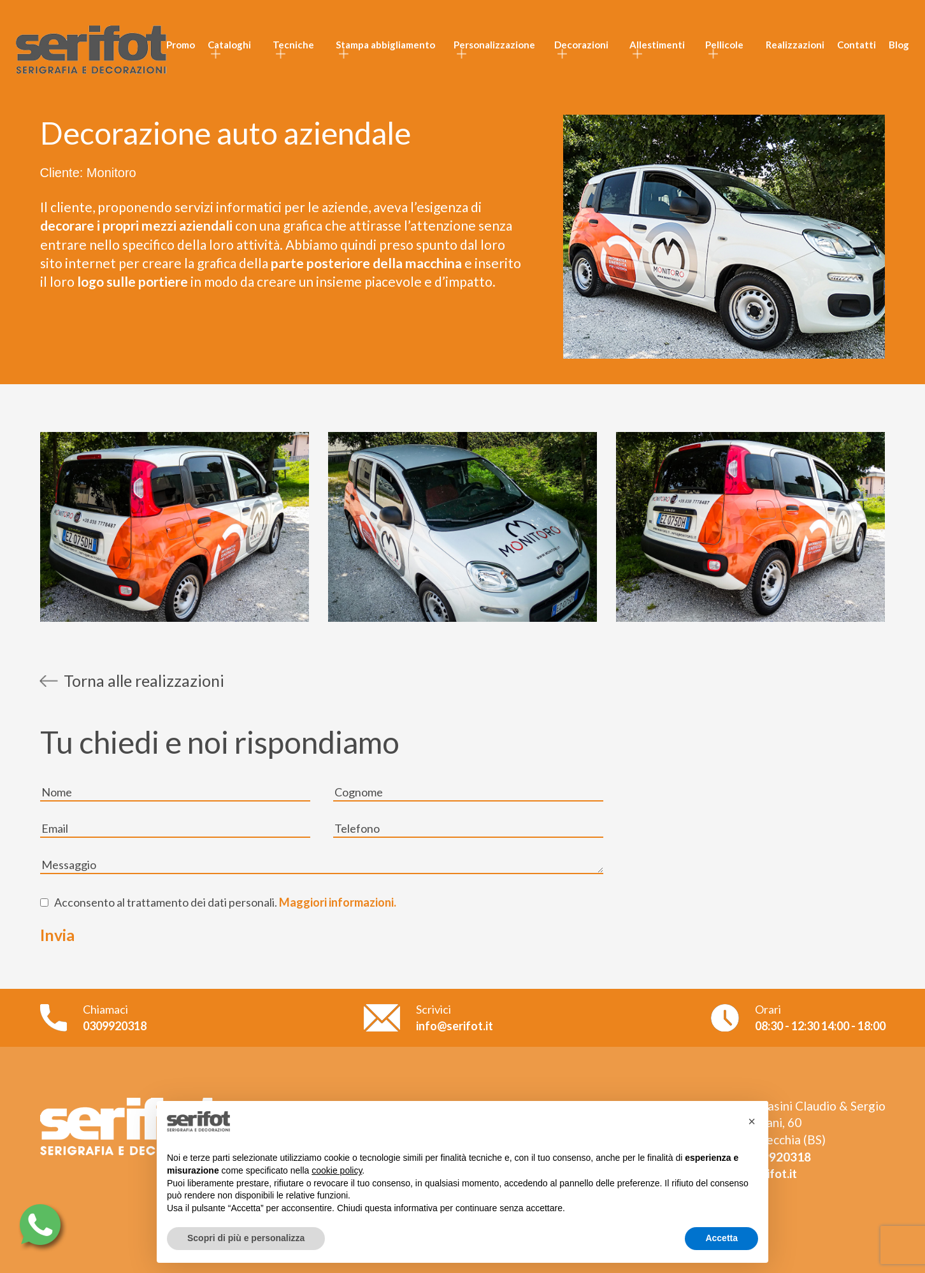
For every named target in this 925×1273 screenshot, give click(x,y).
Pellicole (724, 44)
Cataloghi (229, 44)
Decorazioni (581, 44)
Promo (180, 44)
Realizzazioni (795, 44)
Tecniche (293, 44)
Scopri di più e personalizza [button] (246, 1238)
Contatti (856, 44)
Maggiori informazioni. (336, 902)
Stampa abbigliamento (385, 44)
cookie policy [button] (337, 1170)
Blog (899, 44)
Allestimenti (657, 44)
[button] (752, 1121)
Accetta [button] (721, 1238)
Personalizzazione (494, 44)
